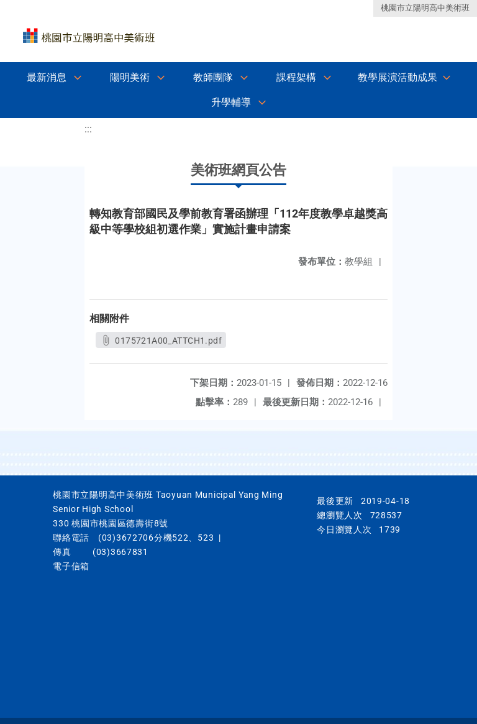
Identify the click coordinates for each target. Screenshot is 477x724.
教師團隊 (213, 77)
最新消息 (46, 77)
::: (88, 129)
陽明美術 (130, 77)
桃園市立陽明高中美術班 (425, 7)
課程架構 (296, 77)
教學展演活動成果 (397, 77)
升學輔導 (231, 102)
